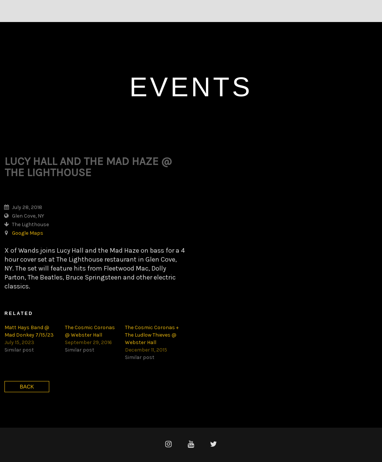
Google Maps (27, 233)
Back (27, 387)
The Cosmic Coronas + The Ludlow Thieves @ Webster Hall (152, 335)
